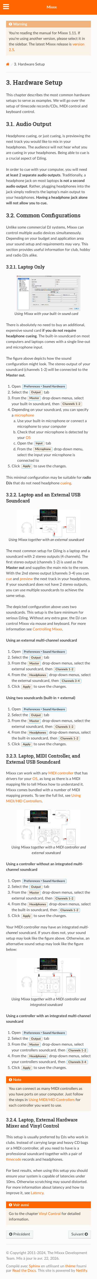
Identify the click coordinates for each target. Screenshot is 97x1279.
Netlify (81, 1270)
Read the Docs (24, 1270)
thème (70, 1266)
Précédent (19, 1234)
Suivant (79, 1234)
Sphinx (34, 1266)
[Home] (8, 64)
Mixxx (52, 7)
